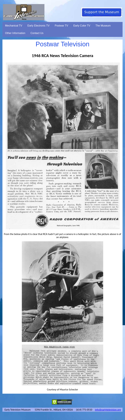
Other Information (15, 33)
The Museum (103, 25)
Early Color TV (81, 25)
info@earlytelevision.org (108, 409)
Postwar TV (61, 25)
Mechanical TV (13, 25)
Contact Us (37, 33)
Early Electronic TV (39, 25)
